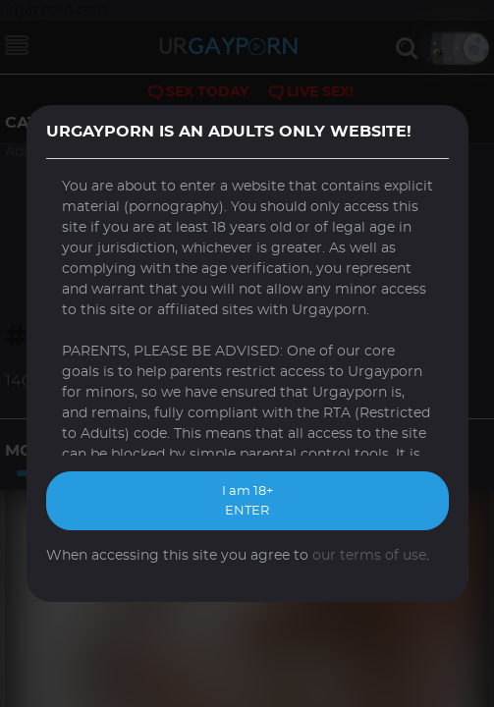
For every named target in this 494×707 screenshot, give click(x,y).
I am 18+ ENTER (247, 501)
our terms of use (369, 556)
